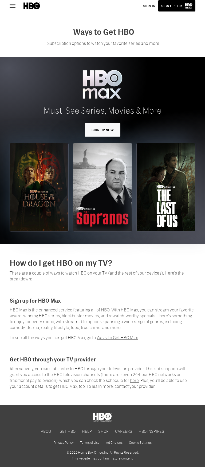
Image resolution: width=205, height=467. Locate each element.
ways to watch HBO (68, 272)
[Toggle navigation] (15, 5)
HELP (87, 431)
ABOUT (47, 431)
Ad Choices (114, 442)
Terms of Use (90, 442)
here (134, 380)
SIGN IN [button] (149, 6)
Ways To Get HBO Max (117, 337)
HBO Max (18, 309)
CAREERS (123, 431)
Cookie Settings (140, 442)
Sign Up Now (103, 130)
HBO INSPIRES (151, 431)
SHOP (103, 431)
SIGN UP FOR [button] (171, 6)
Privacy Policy (63, 442)
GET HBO (68, 431)
